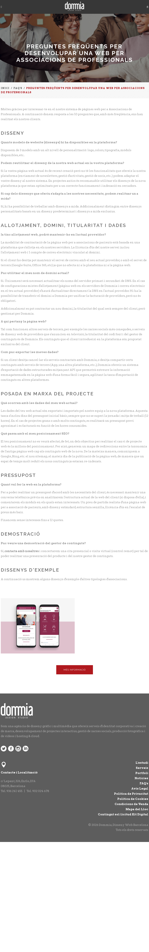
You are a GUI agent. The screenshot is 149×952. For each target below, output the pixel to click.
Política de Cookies (132, 799)
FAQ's (144, 783)
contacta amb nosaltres (22, 551)
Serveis (142, 768)
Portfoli (141, 773)
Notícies (141, 778)
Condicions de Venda (131, 804)
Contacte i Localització (19, 772)
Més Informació (75, 669)
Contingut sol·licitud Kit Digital (123, 814)
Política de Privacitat (131, 794)
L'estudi (142, 763)
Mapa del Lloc (137, 809)
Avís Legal (139, 789)
